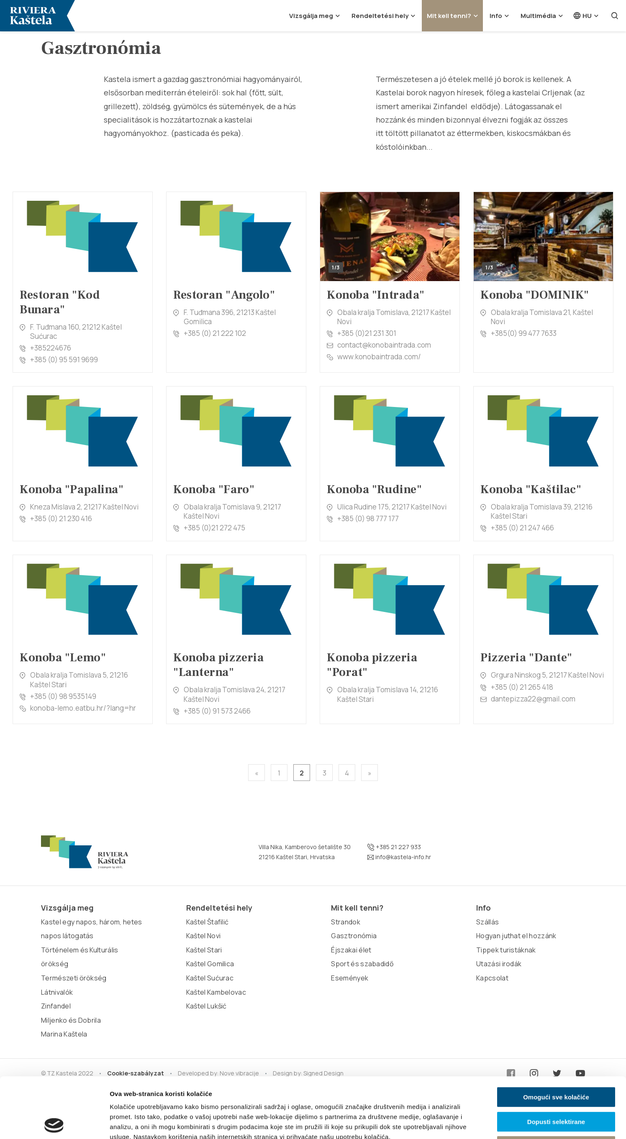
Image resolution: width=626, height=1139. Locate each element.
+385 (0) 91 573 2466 (217, 711)
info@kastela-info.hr (399, 857)
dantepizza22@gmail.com (533, 699)
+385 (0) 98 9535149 (63, 696)
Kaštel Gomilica (210, 963)
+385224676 (50, 348)
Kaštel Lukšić (206, 1006)
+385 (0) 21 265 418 (522, 687)
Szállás (487, 922)
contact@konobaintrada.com (384, 345)
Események (349, 978)
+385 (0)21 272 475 (214, 527)
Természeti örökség (74, 978)
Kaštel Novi (203, 935)
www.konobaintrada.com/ (379, 356)
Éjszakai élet (351, 950)
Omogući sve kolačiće (556, 1036)
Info (496, 15)
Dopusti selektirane (556, 1061)
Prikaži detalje (433, 1122)
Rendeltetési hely (379, 15)
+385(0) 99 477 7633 (524, 333)
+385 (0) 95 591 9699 (64, 359)
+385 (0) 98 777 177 (368, 518)
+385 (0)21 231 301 (366, 333)
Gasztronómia (354, 935)
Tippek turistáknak (506, 950)
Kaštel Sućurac (209, 978)
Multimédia (538, 15)
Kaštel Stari (204, 950)
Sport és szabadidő (362, 963)
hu (582, 15)
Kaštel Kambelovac (216, 992)
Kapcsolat (492, 978)
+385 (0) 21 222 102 (215, 333)
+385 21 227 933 (394, 847)
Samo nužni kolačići (556, 1085)
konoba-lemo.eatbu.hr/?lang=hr (83, 708)
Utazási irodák (498, 963)
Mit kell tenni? (449, 15)
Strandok (345, 922)
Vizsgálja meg (311, 15)
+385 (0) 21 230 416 (61, 518)
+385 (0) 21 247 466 (522, 527)
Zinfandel (56, 1006)
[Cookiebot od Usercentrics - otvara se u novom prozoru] (54, 1122)
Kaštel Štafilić (207, 922)
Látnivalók (57, 992)
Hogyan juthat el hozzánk (516, 935)
